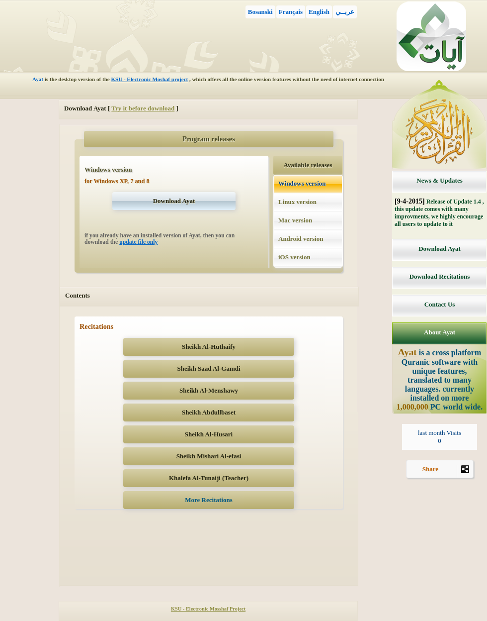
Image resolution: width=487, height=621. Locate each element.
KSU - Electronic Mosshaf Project (208, 609)
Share (447, 471)
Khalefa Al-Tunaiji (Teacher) (208, 478)
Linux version (297, 202)
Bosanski (260, 11)
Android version (300, 238)
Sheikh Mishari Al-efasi (209, 456)
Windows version (301, 183)
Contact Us (439, 304)
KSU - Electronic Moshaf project (149, 79)
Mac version (295, 220)
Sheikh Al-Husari (209, 434)
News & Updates (439, 180)
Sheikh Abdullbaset (209, 412)
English (319, 11)
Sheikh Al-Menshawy (208, 390)
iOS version (294, 257)
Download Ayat (439, 248)
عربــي (344, 11)
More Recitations (208, 500)
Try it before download (142, 108)
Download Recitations (439, 276)
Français (291, 11)
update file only (138, 242)
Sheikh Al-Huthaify (209, 346)
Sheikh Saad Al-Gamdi (208, 368)
